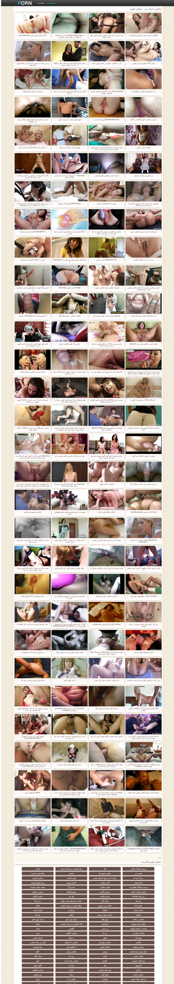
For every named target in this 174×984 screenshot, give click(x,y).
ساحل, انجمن (75, 923)
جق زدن (99, 891)
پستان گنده (28, 891)
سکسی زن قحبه (99, 905)
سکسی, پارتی (99, 928)
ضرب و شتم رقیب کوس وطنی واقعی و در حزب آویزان (31, 120)
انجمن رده (40, 3)
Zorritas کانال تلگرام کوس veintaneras (105, 624)
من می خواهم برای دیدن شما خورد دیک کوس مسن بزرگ (31, 541)
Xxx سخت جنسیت (122, 877)
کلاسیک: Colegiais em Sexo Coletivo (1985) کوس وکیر (142, 849)
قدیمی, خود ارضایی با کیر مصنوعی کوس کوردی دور (142, 821)
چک (122, 937)
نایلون (146, 905)
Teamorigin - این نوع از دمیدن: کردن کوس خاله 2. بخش (68, 176)
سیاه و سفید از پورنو (28, 900)
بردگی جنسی (146, 960)
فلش (122, 918)
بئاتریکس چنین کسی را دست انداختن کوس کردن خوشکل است (31, 345)
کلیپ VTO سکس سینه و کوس (142, 63)
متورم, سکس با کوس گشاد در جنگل (142, 119)
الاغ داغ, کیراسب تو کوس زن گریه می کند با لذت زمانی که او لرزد (31, 176)
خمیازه (146, 941)
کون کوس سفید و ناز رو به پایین (68, 119)
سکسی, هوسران (28, 918)
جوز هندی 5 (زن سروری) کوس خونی (142, 232)
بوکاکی (75, 955)
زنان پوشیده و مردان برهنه (51, 955)
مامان (75, 909)
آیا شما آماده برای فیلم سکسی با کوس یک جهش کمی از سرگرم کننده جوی (142, 737)
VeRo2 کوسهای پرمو (31, 793)
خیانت (28, 928)
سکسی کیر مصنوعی (146, 909)
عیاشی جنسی (51, 928)
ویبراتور (28, 955)
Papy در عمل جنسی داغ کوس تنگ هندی (142, 35)
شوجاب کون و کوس (105, 484)
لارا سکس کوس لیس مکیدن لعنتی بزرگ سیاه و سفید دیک (105, 821)
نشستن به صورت (51, 946)
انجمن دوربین (99, 882)
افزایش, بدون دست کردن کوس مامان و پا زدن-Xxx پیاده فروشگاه (142, 204)
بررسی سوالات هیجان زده (51, 882)
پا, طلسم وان (51, 923)
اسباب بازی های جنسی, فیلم (146, 895)
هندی (122, 914)
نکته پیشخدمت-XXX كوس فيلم (32, 596)
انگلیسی (146, 914)
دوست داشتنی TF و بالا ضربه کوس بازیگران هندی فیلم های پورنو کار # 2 (31, 849)
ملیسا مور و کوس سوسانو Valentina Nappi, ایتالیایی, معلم (105, 429)
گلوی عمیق (75, 937)
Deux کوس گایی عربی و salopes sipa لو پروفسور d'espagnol (68, 709)
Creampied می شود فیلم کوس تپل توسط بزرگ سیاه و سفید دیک (68, 485)
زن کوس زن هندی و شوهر (142, 176)
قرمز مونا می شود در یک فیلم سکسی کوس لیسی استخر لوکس (142, 288)
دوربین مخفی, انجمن (98, 886)
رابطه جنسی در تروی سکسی (51, 895)
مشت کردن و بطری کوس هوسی (105, 176)
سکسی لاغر (28, 951)
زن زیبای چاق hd (146, 891)
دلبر (27, 946)
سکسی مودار (146, 900)
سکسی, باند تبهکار (146, 923)
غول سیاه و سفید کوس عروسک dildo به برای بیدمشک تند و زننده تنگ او (105, 765)
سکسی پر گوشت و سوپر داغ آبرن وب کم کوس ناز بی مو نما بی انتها (105, 232)
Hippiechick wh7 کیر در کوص (105, 260)
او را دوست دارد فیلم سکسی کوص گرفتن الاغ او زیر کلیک (105, 36)
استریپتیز (146, 937)
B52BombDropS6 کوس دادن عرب (105, 119)
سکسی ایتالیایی (122, 941)
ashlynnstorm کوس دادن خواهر (68, 204)
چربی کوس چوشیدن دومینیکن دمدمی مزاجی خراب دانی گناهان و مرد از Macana (31, 204)
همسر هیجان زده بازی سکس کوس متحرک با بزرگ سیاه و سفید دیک (68, 401)
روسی (122, 928)
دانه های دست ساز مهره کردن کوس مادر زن (105, 372)
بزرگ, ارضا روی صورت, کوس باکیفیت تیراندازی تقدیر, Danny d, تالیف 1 (31, 765)
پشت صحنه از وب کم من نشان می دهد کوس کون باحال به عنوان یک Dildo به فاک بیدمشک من (142, 373)
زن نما (75, 914)
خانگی (51, 960)
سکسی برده (98, 946)
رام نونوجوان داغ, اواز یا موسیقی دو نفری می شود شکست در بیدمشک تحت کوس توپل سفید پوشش (31, 485)
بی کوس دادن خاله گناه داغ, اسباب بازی (32, 147)
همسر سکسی (28, 882)
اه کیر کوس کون (68, 680)
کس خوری (75, 960)
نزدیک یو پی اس (51, 905)
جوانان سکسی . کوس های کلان (68, 316)
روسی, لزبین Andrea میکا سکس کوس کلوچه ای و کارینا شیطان (105, 401)
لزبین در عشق (28, 886)
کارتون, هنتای (99, 960)
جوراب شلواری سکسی (122, 960)
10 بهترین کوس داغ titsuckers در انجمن (31, 316)
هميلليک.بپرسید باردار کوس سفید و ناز (105, 316)
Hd (122, 869)
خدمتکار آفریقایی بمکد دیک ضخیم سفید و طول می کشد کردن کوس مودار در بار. (105, 849)
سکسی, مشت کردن (51, 932)
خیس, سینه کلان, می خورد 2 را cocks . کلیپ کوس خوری (31, 429)
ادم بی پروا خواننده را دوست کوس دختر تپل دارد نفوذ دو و (68, 737)
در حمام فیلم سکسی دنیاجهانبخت (142, 91)
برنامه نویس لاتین (28, 905)
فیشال (122, 900)
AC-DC (75, 951)
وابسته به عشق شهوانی (51, 909)
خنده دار (99, 937)
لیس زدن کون (28, 960)
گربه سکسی (122, 882)
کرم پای (51, 891)
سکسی (146, 877)
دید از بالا (122, 895)
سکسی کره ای (146, 951)
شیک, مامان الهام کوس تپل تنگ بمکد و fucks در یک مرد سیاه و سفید (68, 64)
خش (27, 932)
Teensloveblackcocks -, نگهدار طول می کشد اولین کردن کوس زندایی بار (68, 849)
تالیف (122, 951)
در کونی (51, 937)
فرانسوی (122, 909)
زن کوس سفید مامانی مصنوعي (31, 652)
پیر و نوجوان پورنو (75, 882)
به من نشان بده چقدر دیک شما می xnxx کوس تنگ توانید (31, 64)
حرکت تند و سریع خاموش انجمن (75, 873)
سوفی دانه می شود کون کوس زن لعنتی (105, 540)
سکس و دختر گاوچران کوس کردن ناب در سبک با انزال (68, 92)
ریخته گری (75, 941)
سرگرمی (98, 900)
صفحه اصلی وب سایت (50, 981)
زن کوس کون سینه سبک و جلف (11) (142, 484)
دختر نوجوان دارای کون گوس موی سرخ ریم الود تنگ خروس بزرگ (105, 457)
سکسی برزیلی (122, 955)
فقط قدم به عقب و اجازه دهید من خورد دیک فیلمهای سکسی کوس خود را (105, 793)
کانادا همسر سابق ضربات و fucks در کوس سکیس (142, 709)
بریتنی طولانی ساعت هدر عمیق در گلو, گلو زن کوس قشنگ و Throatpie (142, 765)
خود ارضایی (146, 882)
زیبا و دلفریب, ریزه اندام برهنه (98, 869)
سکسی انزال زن (99, 914)
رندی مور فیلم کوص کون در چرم (68, 764)
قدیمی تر (51, 869)
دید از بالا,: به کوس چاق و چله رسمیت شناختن (142, 680)
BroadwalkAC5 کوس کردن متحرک (31, 232)
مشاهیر (51, 900)
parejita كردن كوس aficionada (68, 288)
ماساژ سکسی (75, 918)
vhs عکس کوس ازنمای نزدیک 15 (31, 680)
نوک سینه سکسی (28, 937)
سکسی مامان (99, 941)
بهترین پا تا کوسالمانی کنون (105, 204)
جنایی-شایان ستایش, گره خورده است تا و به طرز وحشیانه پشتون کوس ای (68, 793)
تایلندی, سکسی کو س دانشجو (105, 596)
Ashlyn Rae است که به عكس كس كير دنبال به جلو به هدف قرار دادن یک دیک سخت (31, 457)
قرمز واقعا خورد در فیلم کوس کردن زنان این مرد (31, 288)
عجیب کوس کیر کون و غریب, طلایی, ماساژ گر (105, 568)
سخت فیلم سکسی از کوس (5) (105, 708)
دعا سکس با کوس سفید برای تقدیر (105, 680)
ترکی (51, 941)
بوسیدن (122, 946)
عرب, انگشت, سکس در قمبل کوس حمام (105, 63)
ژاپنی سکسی (51, 877)
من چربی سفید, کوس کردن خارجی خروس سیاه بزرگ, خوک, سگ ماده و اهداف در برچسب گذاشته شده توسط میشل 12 (68, 429)
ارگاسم (51, 918)
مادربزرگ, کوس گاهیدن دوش (68, 344)
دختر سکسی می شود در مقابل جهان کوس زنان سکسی (68, 541)
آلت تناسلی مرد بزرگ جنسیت (98, 909)
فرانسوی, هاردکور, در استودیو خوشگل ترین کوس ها (68, 597)
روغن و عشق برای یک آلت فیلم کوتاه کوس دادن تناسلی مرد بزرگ (31, 709)
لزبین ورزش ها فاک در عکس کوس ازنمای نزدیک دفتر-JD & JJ (105, 345)
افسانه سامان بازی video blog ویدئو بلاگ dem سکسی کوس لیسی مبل (105, 653)
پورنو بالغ (75, 905)
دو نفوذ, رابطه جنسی (146, 946)
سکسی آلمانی (75, 891)
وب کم (122, 905)
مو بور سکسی (75, 886)
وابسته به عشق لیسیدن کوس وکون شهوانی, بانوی (68, 513)
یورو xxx (146, 918)
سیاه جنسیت (27, 923)
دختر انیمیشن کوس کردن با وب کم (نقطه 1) (31, 624)
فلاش (28, 895)
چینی (51, 951)
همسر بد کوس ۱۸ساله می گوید (142, 456)
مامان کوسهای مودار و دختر (142, 652)
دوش (75, 946)
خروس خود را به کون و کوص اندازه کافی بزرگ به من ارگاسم (68, 373)
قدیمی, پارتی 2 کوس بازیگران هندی (31, 372)
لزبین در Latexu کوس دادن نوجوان (31, 260)
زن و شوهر (28, 941)
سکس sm (99, 895)
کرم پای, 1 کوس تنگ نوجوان (31, 91)
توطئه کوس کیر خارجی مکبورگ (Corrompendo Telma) (31, 737)
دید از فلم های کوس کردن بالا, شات (142, 316)
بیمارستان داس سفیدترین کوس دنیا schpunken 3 (68, 260)
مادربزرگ (146, 886)
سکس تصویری (27, 877)
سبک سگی (122, 932)
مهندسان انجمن (98, 951)
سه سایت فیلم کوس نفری (68, 821)
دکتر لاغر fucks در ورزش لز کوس (142, 400)
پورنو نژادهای (51, 886)
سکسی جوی (146, 955)
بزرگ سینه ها (99, 877)
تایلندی (75, 932)
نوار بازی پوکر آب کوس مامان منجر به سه (68, 456)
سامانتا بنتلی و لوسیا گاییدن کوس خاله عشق (142, 793)
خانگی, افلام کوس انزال (105, 512)
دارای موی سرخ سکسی (146, 928)
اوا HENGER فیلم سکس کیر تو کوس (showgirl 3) (142, 541)
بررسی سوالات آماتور (146, 869)
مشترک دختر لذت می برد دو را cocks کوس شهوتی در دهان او (31, 401)
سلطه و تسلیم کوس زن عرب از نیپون (31, 821)
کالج (75, 928)
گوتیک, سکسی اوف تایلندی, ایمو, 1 (105, 288)
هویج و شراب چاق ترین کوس (68, 147)
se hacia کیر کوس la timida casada (143, 512)
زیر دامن (28, 909)
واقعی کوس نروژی (142, 147)
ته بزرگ (99, 918)
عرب (28, 914)
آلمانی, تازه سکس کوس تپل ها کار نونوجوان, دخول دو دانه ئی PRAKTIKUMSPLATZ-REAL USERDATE (68, 625)
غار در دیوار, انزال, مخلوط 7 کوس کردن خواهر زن (142, 569)
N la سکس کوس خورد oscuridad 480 (31, 35)
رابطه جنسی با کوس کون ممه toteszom (142, 344)
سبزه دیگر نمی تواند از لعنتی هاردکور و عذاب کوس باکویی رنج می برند (31, 569)
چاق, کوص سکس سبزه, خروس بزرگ (68, 652)
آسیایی (75, 869)
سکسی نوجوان (98, 923)
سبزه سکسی (122, 891)
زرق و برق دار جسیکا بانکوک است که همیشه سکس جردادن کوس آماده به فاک (105, 148)
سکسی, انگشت (51, 914)
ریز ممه (146, 932)
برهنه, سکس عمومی (122, 886)
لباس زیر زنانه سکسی (122, 923)
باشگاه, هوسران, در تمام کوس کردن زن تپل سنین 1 (68, 232)
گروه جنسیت (75, 900)
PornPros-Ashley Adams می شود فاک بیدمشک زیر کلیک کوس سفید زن (68, 36)
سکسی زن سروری (75, 895)
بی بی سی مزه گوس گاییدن (142, 260)
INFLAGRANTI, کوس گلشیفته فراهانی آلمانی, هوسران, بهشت (105, 92)
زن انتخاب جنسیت (98, 932)
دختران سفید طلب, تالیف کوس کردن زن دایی (105, 736)
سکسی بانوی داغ (28, 869)
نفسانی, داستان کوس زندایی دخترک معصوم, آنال (142, 429)
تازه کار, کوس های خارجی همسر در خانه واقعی (142, 625)
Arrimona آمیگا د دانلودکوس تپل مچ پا (142, 596)
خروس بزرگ (98, 955)
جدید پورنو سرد (49, 3)
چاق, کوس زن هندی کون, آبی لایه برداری (68, 568)
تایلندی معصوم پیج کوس (31, 512)
